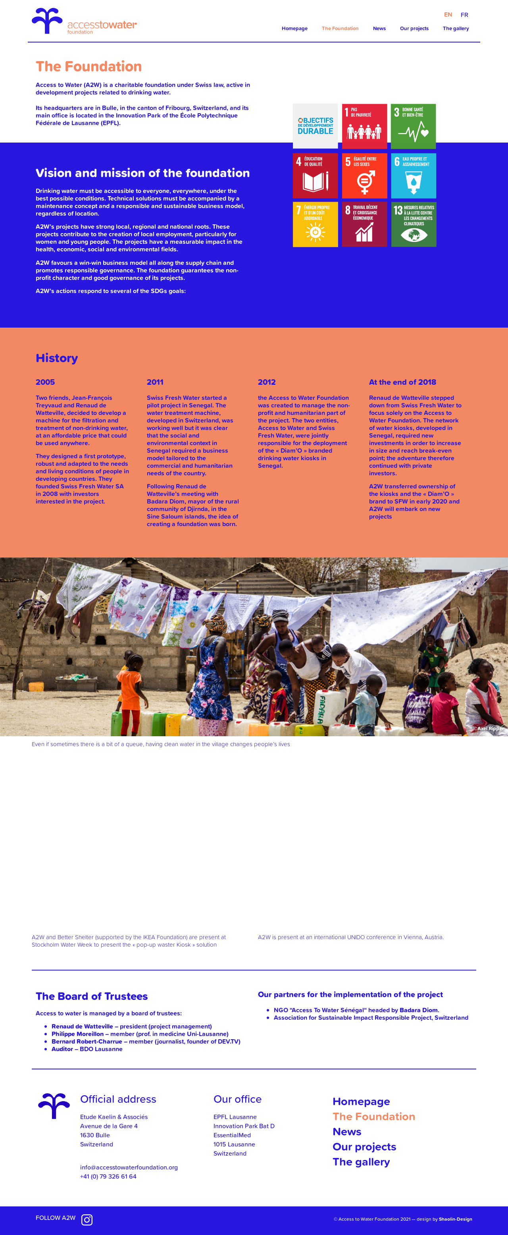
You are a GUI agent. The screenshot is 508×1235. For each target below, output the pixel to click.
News (379, 28)
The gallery (456, 28)
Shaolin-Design (455, 1219)
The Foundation (340, 28)
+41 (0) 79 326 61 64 (108, 1176)
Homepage (295, 28)
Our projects (414, 28)
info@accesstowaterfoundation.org (129, 1167)
